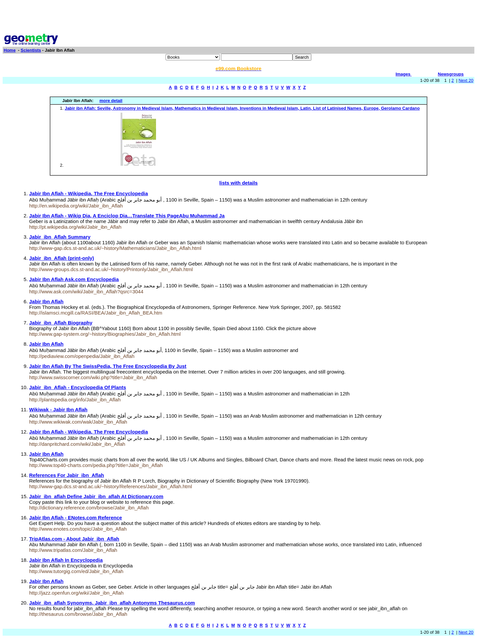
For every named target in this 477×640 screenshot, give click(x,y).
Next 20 (465, 80)
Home (10, 50)
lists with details (238, 183)
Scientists (31, 50)
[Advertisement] (238, 17)
